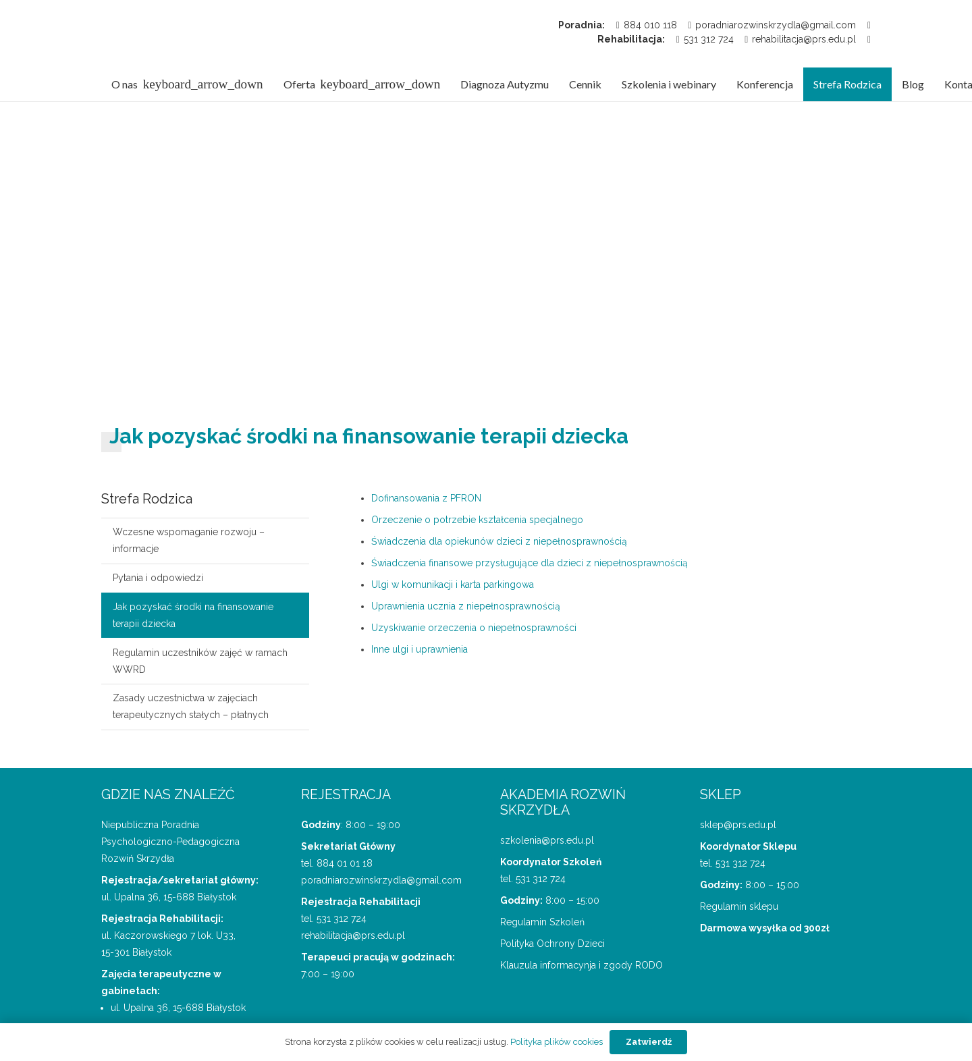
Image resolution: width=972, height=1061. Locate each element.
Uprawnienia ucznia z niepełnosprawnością (465, 606)
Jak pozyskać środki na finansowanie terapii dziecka (193, 615)
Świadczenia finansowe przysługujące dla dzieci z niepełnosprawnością (529, 562)
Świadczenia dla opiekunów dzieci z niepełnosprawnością (499, 541)
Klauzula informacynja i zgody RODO (581, 965)
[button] (200, 84)
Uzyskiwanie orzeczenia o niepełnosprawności (473, 627)
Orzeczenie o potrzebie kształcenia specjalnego (477, 519)
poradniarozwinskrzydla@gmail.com (381, 880)
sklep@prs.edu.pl (738, 824)
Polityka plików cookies (556, 1042)
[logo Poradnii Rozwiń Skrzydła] (169, 34)
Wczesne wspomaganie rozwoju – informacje (189, 540)
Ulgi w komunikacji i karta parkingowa (452, 584)
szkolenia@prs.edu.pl (547, 840)
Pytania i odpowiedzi (158, 577)
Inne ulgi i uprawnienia (419, 649)
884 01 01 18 (345, 863)
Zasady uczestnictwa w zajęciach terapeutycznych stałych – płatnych (191, 706)
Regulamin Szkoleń (542, 922)
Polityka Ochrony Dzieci (552, 943)
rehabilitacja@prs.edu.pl (353, 935)
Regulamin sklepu (739, 906)
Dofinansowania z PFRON (426, 498)
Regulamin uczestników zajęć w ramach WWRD (200, 661)
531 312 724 (342, 918)
